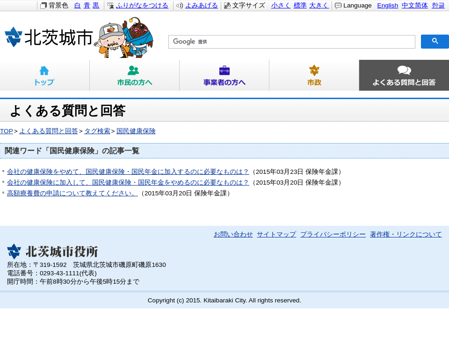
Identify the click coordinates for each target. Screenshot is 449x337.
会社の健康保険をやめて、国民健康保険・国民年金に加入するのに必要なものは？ (128, 171)
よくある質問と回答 (404, 75)
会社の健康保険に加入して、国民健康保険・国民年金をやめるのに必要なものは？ (128, 182)
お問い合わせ (233, 234)
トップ (45, 75)
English (387, 5)
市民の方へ (135, 75)
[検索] (291, 42)
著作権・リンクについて (406, 234)
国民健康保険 (136, 131)
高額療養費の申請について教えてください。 (72, 193)
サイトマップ (276, 234)
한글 (438, 5)
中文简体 (415, 5)
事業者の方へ (224, 75)
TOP (6, 131)
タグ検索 (97, 131)
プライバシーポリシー (333, 234)
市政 (314, 75)
